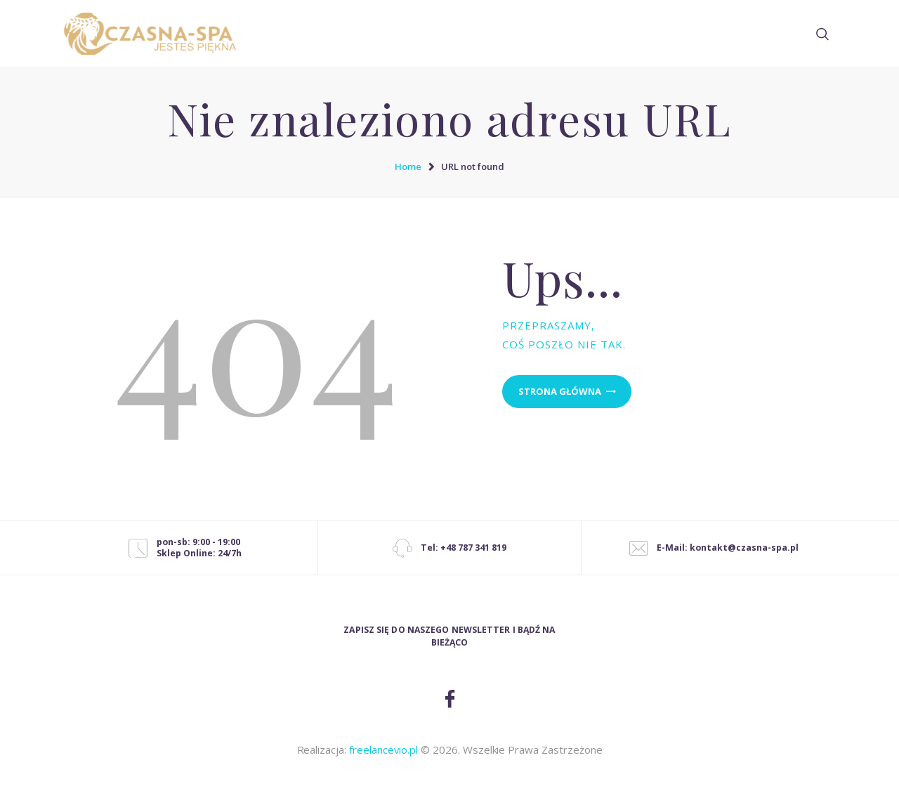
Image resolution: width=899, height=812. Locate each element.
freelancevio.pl (383, 749)
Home (408, 166)
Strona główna (559, 391)
